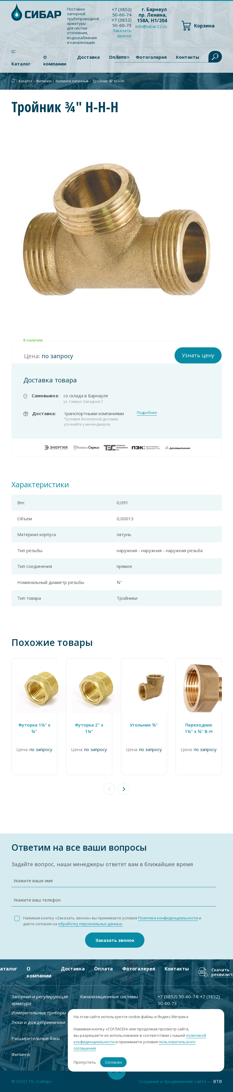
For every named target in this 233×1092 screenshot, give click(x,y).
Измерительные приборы (38, 1012)
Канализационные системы (109, 996)
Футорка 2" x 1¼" (89, 728)
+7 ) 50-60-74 (122, 12)
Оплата (103, 969)
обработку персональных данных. (90, 923)
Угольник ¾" (144, 725)
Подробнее (147, 412)
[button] (124, 789)
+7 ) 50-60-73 (122, 22)
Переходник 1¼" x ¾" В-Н (199, 728)
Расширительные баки (35, 1038)
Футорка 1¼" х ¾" (34, 728)
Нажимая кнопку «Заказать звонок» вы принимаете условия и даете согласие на (112, 921)
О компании (54, 60)
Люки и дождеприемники (38, 1022)
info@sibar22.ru (151, 26)
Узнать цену (198, 355)
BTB (217, 1081)
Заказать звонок (122, 33)
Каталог (20, 64)
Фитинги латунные (72, 81)
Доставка (88, 57)
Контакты (177, 969)
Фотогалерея (138, 969)
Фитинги (43, 81)
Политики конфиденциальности (168, 918)
